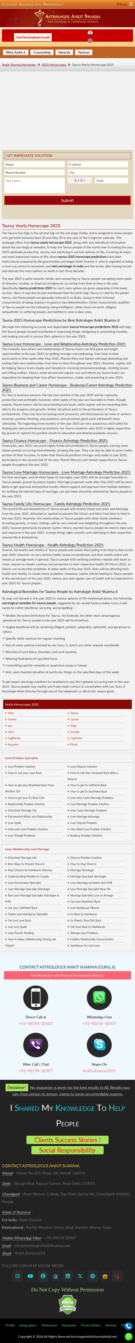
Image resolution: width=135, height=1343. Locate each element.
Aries (11, 713)
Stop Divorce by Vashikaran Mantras (30, 870)
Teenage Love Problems (84, 933)
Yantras (83, 52)
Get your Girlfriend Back (22, 907)
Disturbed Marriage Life (22, 810)
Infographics (28, 1325)
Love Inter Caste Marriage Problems (91, 797)
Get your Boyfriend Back (85, 901)
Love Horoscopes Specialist (24, 882)
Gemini (12, 719)
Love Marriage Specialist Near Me (90, 889)
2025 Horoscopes (54, 64)
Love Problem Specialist (21, 758)
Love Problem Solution (21, 766)
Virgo (73, 725)
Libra (11, 731)
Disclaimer (69, 1325)
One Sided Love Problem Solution (90, 829)
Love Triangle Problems (21, 835)
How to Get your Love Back (25, 773)
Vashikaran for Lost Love (85, 945)
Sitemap (110, 1325)
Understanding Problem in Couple (28, 876)
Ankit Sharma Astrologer (19, 64)
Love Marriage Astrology (84, 816)
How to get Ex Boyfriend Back (88, 791)
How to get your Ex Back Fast (26, 797)
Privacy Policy (90, 1325)
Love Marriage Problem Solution (89, 804)
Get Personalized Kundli (33, 37)
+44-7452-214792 (111, 40)
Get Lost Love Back (19, 920)
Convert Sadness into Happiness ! (67, 4)
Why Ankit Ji (15, 52)
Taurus (74, 713)
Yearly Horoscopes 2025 (22, 704)
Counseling (42, 52)
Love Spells (14, 823)
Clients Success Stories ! (67, 1140)
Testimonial (49, 1325)
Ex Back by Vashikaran (83, 914)
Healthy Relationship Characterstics (92, 939)
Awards (64, 52)
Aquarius (13, 744)
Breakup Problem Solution (86, 835)
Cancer (74, 719)
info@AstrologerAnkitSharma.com (30, 31)
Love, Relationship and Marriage (27, 849)
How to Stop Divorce (83, 864)
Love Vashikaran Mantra (84, 907)
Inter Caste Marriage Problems (88, 810)
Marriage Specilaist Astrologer (88, 876)
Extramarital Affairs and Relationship (30, 816)
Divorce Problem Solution (86, 857)
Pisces (74, 744)
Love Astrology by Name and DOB (91, 882)
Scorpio (75, 731)
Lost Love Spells (17, 926)
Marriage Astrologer (82, 870)
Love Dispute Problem (83, 823)
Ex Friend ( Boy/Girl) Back (85, 920)
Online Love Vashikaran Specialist (28, 914)
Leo (10, 725)
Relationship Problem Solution (26, 804)
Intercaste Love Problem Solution (28, 829)
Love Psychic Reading (21, 933)
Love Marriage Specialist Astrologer (29, 889)
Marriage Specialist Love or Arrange (91, 895)
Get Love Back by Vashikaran (87, 926)
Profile (10, 1325)
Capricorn (76, 738)
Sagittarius (14, 738)
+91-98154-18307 (111, 32)
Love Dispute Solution (83, 766)
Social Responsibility (67, 1150)
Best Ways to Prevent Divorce (26, 864)
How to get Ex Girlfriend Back (88, 785)
